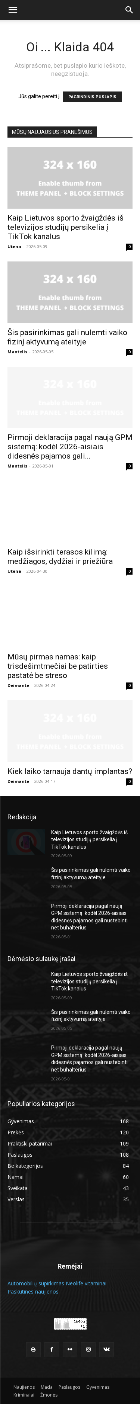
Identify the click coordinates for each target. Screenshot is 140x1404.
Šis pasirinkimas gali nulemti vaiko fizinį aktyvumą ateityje (67, 337)
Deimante (18, 685)
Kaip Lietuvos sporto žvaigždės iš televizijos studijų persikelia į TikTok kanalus (65, 227)
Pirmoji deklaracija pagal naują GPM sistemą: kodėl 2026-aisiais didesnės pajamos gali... (70, 446)
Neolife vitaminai (86, 1283)
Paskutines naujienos (33, 1291)
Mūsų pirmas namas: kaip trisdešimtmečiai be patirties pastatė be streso (57, 666)
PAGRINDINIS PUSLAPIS (92, 96)
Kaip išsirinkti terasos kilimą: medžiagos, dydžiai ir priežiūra (60, 556)
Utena (14, 246)
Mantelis (17, 351)
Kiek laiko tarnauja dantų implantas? (69, 771)
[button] (13, 10)
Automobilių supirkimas (35, 1283)
